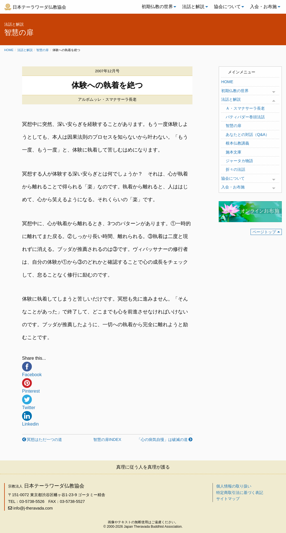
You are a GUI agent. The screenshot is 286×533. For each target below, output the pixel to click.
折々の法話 (235, 169)
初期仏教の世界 (157, 6)
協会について (227, 6)
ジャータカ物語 (239, 161)
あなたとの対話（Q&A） (247, 134)
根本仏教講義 (237, 143)
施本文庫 (233, 152)
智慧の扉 (42, 50)
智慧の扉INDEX (107, 439)
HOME (227, 82)
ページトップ (264, 232)
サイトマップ (228, 498)
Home (8, 50)
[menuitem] (157, 6)
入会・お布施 (263, 6)
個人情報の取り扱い (233, 486)
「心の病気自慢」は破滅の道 (162, 439)
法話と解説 (193, 6)
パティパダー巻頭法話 (245, 117)
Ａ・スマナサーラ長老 (245, 108)
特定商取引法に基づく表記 (239, 492)
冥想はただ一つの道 (44, 439)
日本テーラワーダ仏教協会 (39, 7)
